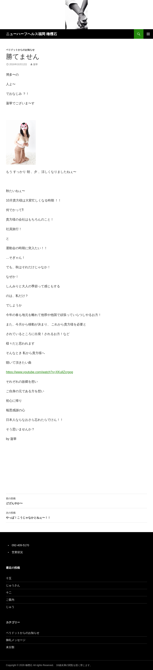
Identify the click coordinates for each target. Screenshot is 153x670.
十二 (9, 592)
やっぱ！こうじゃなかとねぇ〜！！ (76, 514)
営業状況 (17, 552)
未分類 (10, 647)
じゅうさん (13, 585)
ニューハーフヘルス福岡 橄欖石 (31, 34)
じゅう (10, 606)
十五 (9, 578)
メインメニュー (148, 34)
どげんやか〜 (76, 500)
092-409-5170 (20, 545)
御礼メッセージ (15, 640)
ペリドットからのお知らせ (20, 49)
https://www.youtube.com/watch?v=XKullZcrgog (39, 372)
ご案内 (10, 599)
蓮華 (35, 64)
